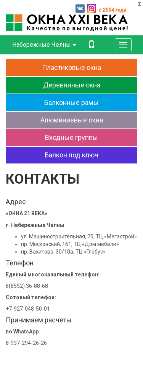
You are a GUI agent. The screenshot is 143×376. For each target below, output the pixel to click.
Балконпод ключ (71, 155)
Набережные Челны (44, 44)
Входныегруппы (71, 137)
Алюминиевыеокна (71, 120)
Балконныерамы (71, 102)
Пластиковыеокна (71, 67)
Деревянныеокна (71, 85)
